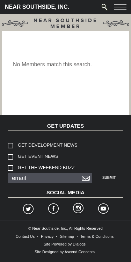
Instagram (78, 209)
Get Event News (38, 156)
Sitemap (67, 236)
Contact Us (25, 236)
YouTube (103, 209)
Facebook (53, 209)
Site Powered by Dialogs (65, 244)
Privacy (47, 236)
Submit (109, 178)
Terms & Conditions (97, 236)
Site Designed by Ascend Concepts (65, 252)
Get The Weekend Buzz (46, 167)
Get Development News (48, 145)
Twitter (28, 209)
